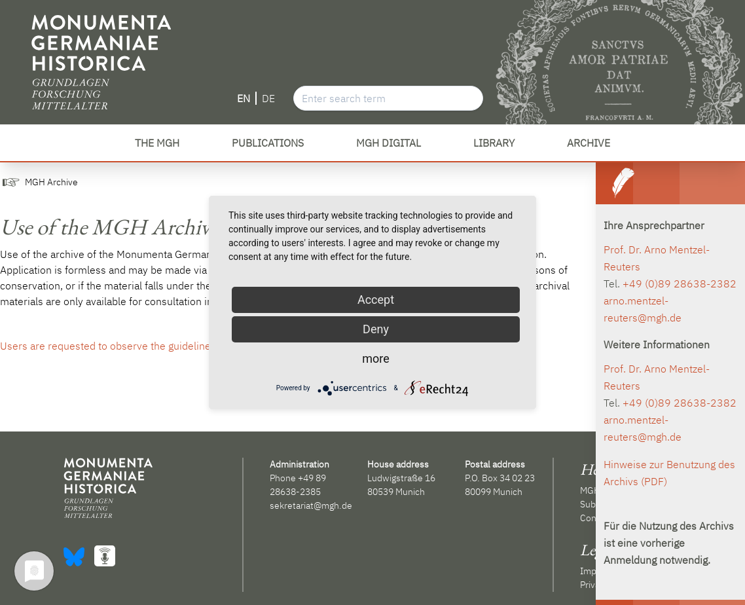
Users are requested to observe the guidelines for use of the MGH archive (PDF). (187, 345)
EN (243, 98)
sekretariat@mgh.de (311, 505)
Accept (375, 299)
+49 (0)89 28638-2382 (679, 283)
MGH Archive (51, 182)
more (376, 358)
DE (268, 98)
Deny (376, 329)
